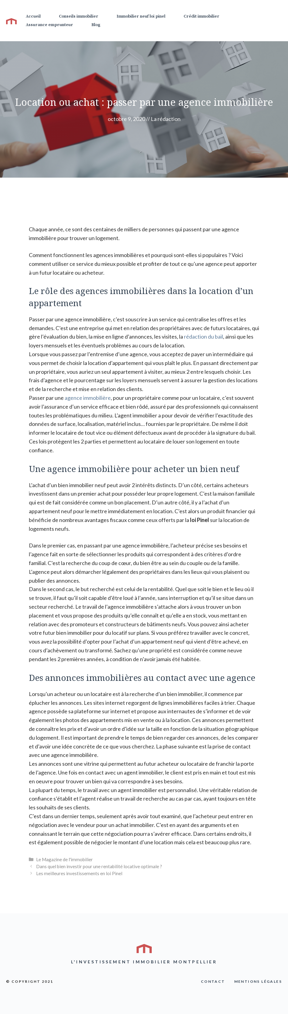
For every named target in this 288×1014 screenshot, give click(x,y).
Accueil (33, 16)
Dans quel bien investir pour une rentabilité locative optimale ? (99, 866)
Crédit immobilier (201, 16)
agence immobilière (88, 397)
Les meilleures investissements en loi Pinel (79, 873)
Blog (95, 25)
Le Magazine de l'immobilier (64, 859)
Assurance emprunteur (49, 25)
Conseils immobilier (78, 16)
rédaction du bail (203, 336)
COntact (213, 981)
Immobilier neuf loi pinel (141, 16)
